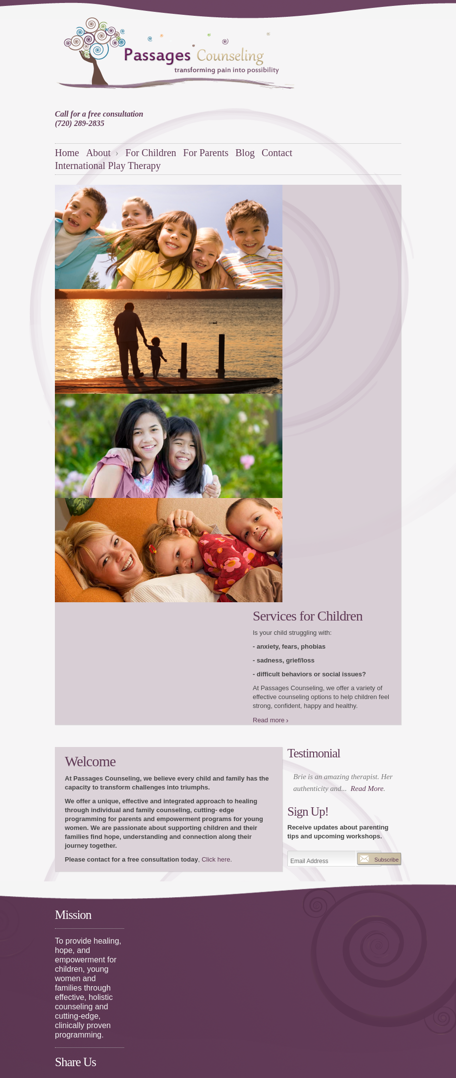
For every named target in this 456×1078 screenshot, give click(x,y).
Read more (268, 720)
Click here (216, 859)
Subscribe (386, 860)
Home (67, 152)
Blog (245, 152)
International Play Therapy (108, 165)
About (99, 152)
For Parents (205, 152)
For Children (151, 152)
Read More (367, 788)
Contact (277, 152)
